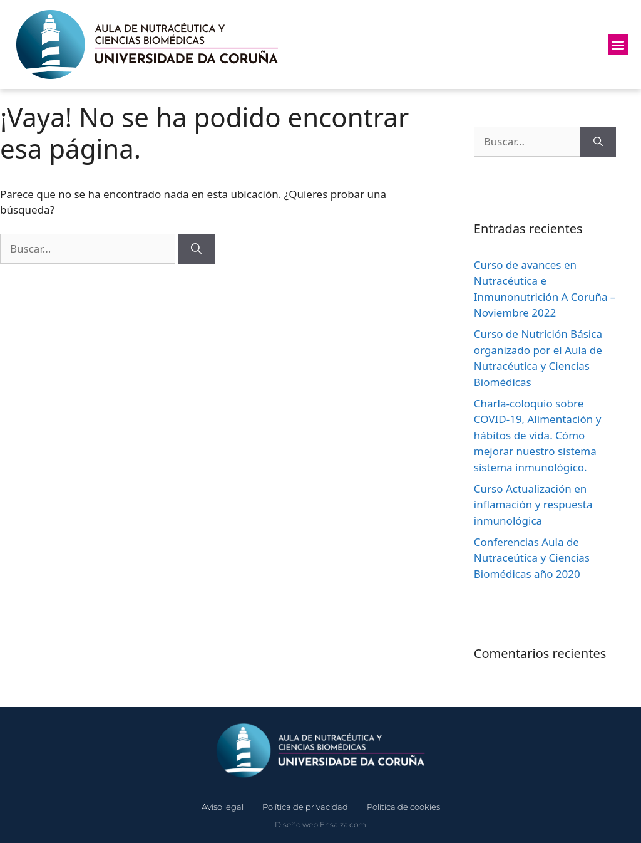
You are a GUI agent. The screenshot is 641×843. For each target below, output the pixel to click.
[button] (618, 44)
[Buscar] (196, 249)
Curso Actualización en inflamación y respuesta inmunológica (533, 504)
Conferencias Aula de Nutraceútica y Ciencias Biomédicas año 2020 (532, 558)
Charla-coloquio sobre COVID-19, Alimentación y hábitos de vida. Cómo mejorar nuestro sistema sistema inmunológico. (538, 435)
